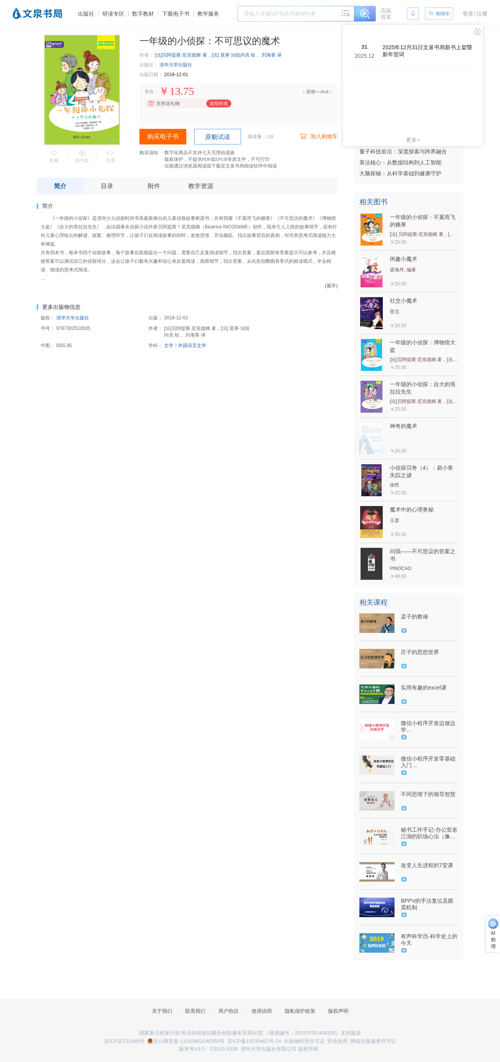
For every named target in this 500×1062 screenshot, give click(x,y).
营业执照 (337, 1041)
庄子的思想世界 (420, 652)
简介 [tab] (60, 186)
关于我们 (162, 1011)
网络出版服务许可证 (373, 1041)
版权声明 (338, 1011)
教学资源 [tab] (200, 186)
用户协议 (228, 1011)
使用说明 (262, 1011)
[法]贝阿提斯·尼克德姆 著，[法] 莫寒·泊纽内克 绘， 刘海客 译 (218, 55)
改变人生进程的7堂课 (427, 865)
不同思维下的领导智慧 (428, 794)
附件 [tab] (154, 186)
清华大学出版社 (175, 65)
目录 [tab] (107, 186)
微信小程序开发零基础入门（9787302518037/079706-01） (428, 762)
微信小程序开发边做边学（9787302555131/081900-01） (428, 726)
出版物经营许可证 (304, 1041)
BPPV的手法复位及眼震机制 (427, 904)
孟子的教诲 (414, 616)
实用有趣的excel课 (423, 687)
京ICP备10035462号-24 (254, 1041)
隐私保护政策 (300, 1011)
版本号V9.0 (192, 1049)
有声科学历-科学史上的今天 (429, 939)
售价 (149, 91)
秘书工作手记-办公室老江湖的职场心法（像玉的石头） (429, 833)
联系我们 (195, 1011)
